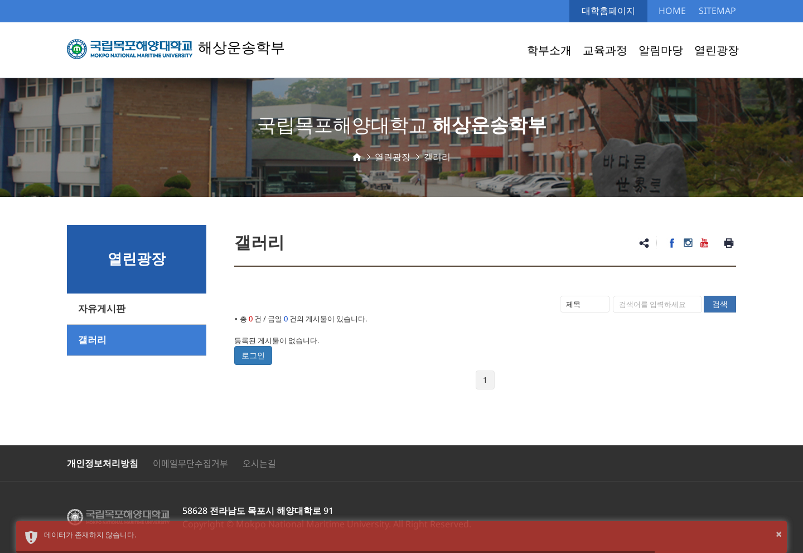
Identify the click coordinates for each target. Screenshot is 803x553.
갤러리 (92, 340)
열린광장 (716, 49)
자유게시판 (101, 309)
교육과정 (605, 49)
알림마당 (660, 49)
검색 (720, 304)
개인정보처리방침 (102, 463)
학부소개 (549, 49)
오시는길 (259, 463)
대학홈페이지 (608, 10)
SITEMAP (717, 10)
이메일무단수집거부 (190, 463)
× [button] (779, 533)
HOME (672, 10)
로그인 (253, 355)
